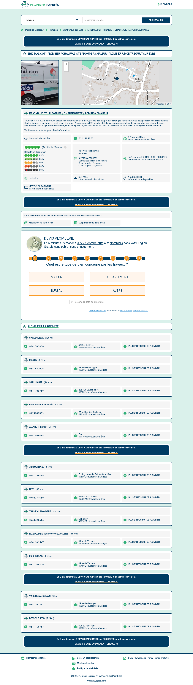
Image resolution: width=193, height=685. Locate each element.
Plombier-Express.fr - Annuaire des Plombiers (100, 676)
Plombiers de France (36, 658)
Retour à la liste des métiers (87, 302)
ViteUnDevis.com (126, 311)
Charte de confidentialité (97, 311)
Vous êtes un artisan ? (140, 311)
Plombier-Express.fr (34, 30)
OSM (169, 104)
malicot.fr (33, 178)
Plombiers (166, 4)
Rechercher (156, 20)
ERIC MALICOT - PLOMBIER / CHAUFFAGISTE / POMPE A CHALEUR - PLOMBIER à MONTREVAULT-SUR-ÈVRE (91, 53)
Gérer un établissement (88, 658)
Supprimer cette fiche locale (92, 223)
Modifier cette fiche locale (41, 223)
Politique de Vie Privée (87, 668)
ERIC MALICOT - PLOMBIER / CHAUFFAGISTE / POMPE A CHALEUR (118, 30)
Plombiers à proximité (43, 326)
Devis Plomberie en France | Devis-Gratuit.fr (148, 658)
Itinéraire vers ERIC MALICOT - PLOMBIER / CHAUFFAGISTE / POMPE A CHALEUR (148, 158)
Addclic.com (100, 681)
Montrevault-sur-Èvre (73, 30)
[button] (117, 80)
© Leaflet (159, 104)
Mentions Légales (85, 663)
